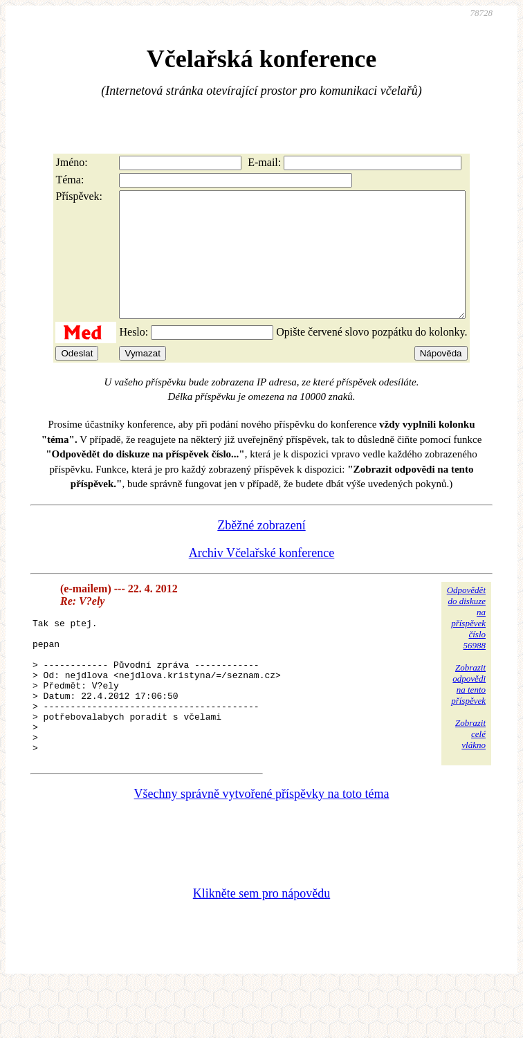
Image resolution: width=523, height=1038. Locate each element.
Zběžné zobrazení (261, 550)
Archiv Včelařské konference (262, 578)
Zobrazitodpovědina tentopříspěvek (468, 709)
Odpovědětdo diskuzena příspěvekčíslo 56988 (466, 642)
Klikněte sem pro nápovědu (261, 945)
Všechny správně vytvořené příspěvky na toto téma (261, 846)
